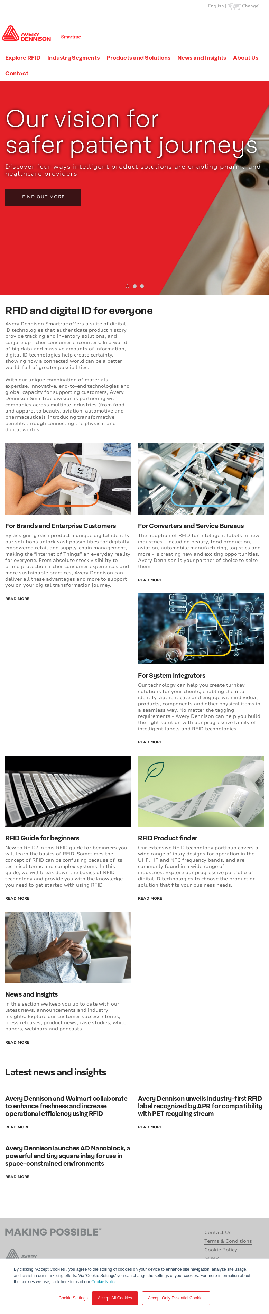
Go (258, 22)
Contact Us (218, 1232)
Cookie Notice (104, 1281)
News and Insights (201, 57)
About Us (245, 57)
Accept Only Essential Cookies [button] (176, 1298)
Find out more (43, 197)
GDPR (211, 1258)
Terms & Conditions (228, 1241)
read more (17, 598)
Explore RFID (22, 57)
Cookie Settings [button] (73, 1298)
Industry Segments (73, 57)
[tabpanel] (134, 188)
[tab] (127, 286)
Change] (251, 6)
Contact (16, 73)
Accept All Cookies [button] (115, 1298)
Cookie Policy (220, 1250)
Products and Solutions (138, 57)
